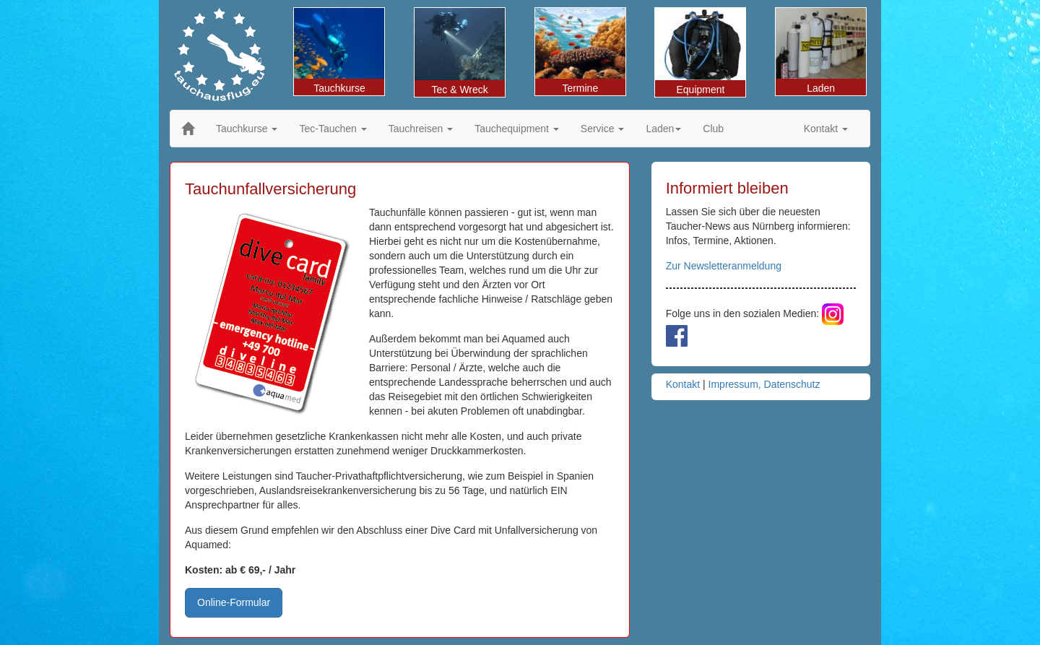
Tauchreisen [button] (421, 128)
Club (713, 128)
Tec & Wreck (460, 51)
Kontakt (683, 384)
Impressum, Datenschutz (764, 384)
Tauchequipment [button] (516, 128)
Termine (580, 51)
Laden (821, 51)
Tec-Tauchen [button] (332, 128)
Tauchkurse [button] (246, 128)
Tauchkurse (339, 51)
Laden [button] (663, 128)
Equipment (700, 51)
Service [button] (603, 128)
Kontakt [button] (826, 128)
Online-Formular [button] (233, 602)
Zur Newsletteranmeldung (723, 266)
